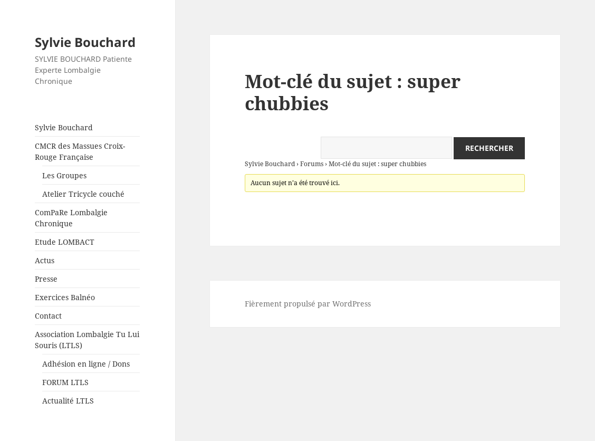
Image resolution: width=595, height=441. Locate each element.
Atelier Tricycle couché (83, 194)
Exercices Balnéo (65, 297)
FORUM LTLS (65, 382)
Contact (48, 316)
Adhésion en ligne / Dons (86, 364)
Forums (311, 163)
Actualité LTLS (68, 401)
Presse (46, 279)
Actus (44, 260)
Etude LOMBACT (64, 242)
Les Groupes (64, 175)
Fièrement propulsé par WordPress (308, 304)
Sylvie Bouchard (85, 42)
